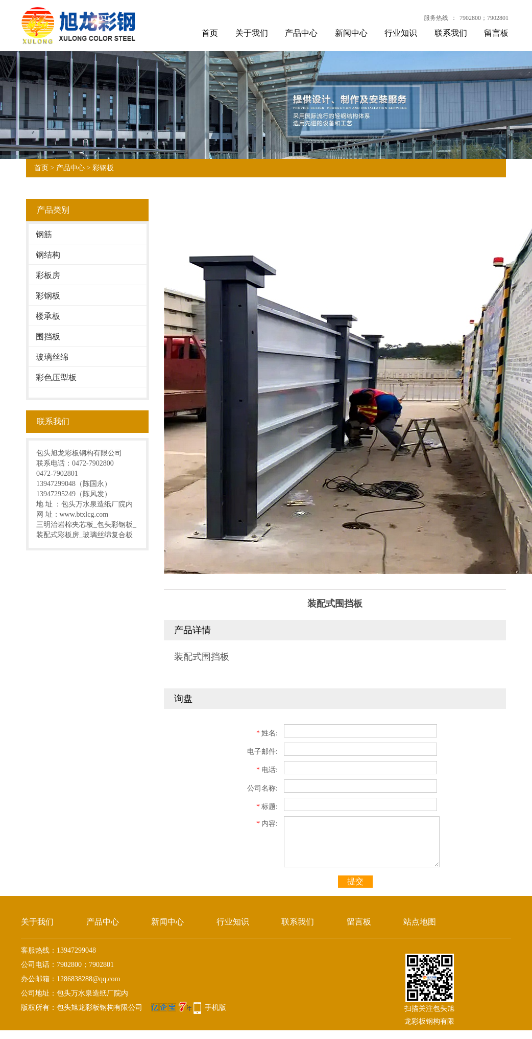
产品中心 (301, 33)
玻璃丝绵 (52, 357)
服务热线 (436, 17)
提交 (355, 881)
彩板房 (48, 275)
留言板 (496, 33)
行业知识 (400, 33)
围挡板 (48, 336)
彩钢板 (103, 168)
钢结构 (48, 254)
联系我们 (450, 33)
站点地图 (419, 921)
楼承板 (48, 316)
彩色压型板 (56, 377)
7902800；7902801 (484, 17)
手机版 (215, 1007)
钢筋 (44, 234)
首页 (210, 33)
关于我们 (251, 33)
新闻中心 (351, 33)
